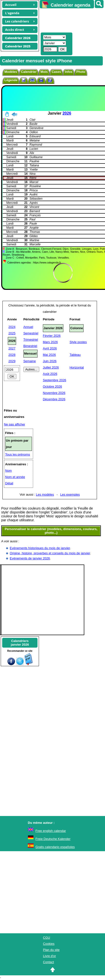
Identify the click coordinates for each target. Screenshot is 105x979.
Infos (68, 72)
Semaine (29, 361)
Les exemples (70, 494)
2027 (12, 348)
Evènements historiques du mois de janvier (40, 548)
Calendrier (29, 72)
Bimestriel (30, 346)
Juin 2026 (50, 361)
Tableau (75, 355)
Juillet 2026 (51, 367)
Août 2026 (50, 374)
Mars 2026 (50, 342)
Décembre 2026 (54, 399)
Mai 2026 (49, 355)
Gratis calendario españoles (55, 847)
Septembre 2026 (54, 380)
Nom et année (15, 477)
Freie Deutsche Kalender (53, 839)
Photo (80, 72)
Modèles (10, 72)
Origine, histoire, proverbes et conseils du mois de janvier (50, 553)
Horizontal (76, 367)
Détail (9, 483)
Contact (48, 962)
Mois (44, 72)
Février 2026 (52, 335)
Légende (10, 80)
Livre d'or (49, 956)
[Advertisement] (70, 20)
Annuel (28, 327)
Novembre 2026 (54, 393)
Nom (8, 470)
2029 (12, 361)
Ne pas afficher (14, 424)
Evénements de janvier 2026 (30, 558)
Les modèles (45, 494)
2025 (12, 333)
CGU (46, 937)
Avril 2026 (50, 348)
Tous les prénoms (17, 454)
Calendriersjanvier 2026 (20, 642)
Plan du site (51, 950)
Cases (56, 72)
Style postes (78, 342)
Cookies (49, 944)
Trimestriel (30, 339)
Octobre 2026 (52, 386)
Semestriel (30, 333)
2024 (12, 327)
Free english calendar (51, 831)
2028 (12, 355)
